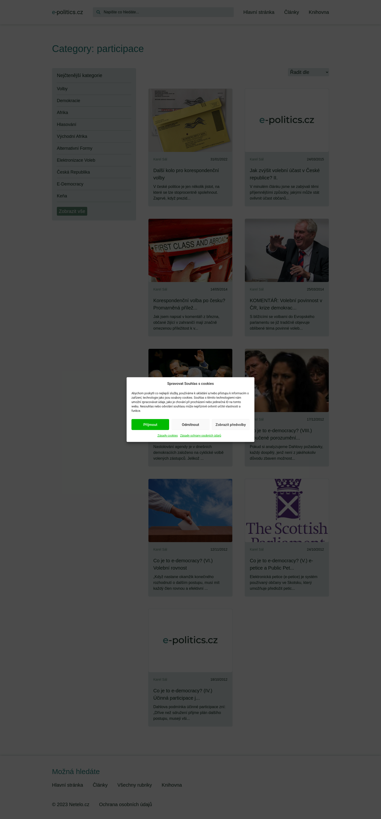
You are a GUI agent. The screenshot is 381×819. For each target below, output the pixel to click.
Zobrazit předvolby (231, 424)
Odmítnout (190, 424)
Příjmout (150, 424)
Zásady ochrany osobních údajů (200, 435)
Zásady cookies (167, 435)
